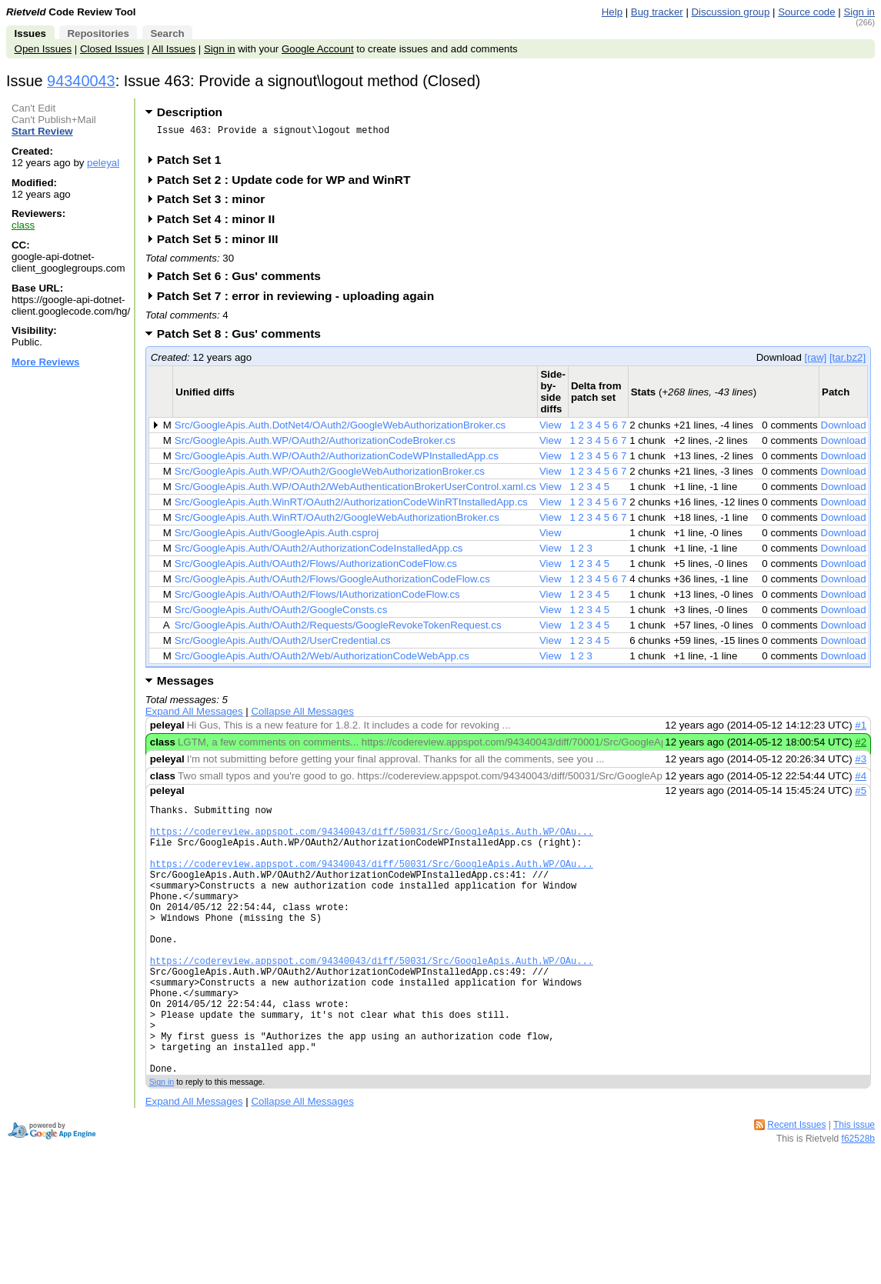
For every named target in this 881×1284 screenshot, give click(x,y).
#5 (860, 795)
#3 (860, 763)
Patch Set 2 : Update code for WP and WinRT (289, 184)
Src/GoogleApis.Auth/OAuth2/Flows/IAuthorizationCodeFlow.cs (317, 599)
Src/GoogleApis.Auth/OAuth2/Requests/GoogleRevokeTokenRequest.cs (338, 629)
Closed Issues (112, 49)
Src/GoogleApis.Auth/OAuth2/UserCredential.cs (283, 645)
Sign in (859, 12)
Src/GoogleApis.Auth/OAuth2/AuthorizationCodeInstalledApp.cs (319, 553)
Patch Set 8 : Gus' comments (244, 338)
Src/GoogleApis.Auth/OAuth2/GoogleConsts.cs (281, 614)
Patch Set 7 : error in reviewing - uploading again (300, 300)
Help (612, 12)
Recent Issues (796, 1187)
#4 (860, 780)
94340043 (81, 80)
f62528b (858, 1201)
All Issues (173, 49)
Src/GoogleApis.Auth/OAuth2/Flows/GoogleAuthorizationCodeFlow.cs (332, 583)
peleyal (103, 162)
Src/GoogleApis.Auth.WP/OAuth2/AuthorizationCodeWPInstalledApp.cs (337, 460)
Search (167, 33)
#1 (860, 729)
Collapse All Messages (302, 716)
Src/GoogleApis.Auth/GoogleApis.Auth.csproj (277, 537)
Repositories (97, 33)
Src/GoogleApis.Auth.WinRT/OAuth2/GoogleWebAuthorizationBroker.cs (337, 522)
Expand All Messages (194, 716)
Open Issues (43, 49)
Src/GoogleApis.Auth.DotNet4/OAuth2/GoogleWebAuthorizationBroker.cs (340, 429)
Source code (806, 12)
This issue (854, 1187)
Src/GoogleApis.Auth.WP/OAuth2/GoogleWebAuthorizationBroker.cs (330, 476)
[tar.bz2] (847, 362)
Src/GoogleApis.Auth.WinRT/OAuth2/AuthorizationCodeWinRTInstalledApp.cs (351, 506)
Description (189, 111)
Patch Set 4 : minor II (221, 223)
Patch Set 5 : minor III (223, 243)
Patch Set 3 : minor (216, 203)
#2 (860, 746)
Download (843, 429)
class (23, 225)
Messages (185, 685)
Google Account (318, 49)
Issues (30, 33)
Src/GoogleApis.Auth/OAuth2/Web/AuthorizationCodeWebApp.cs (322, 660)
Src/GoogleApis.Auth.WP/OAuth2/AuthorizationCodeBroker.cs (315, 445)
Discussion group (731, 12)
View (550, 429)
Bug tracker (657, 12)
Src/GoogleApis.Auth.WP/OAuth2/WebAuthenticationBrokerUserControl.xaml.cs (355, 491)
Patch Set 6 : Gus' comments (244, 280)
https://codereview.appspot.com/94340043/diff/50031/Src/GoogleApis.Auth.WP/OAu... (371, 842)
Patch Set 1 (194, 164)
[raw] (815, 362)
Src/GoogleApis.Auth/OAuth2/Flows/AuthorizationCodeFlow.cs (316, 568)
